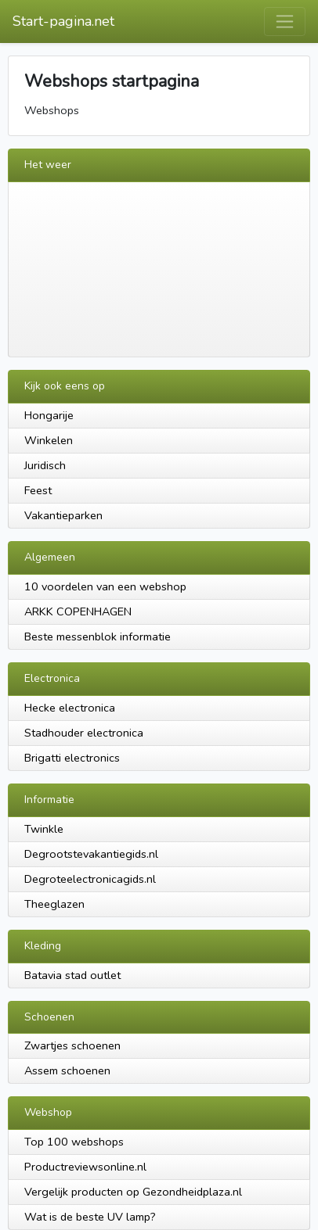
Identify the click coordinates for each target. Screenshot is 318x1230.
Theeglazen (54, 904)
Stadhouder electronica (83, 733)
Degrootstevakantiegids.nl (91, 854)
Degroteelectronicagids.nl (90, 879)
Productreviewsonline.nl (85, 1166)
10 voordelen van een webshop (105, 586)
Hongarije (49, 415)
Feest (38, 490)
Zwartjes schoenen (72, 1045)
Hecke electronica (69, 707)
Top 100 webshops (74, 1141)
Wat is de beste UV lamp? (90, 1217)
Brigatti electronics (72, 758)
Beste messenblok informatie (97, 636)
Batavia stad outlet (72, 975)
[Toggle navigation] (284, 21)
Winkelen (48, 440)
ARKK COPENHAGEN (78, 611)
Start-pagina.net (63, 21)
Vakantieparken (63, 515)
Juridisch (45, 465)
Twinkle (43, 829)
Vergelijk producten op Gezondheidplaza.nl (133, 1192)
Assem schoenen (67, 1070)
